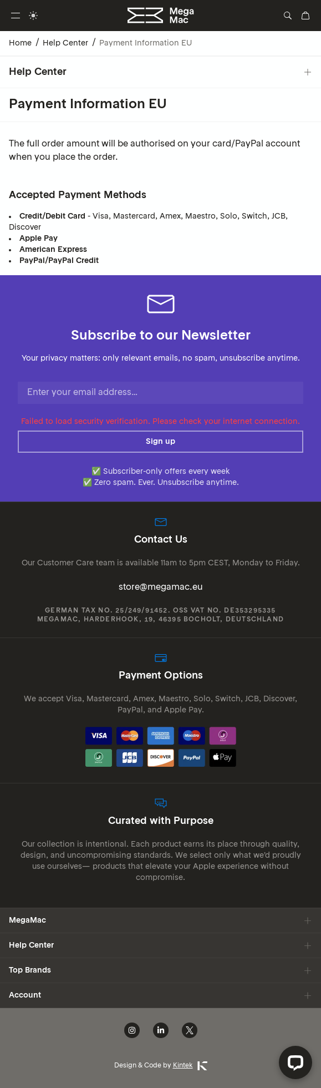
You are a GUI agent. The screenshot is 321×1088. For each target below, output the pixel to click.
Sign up (160, 442)
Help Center (65, 43)
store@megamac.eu (161, 587)
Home (20, 43)
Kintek (190, 1065)
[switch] (33, 15)
